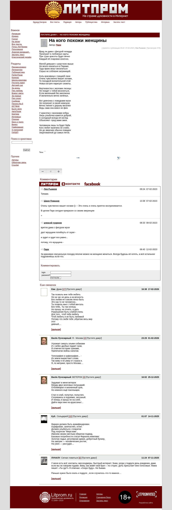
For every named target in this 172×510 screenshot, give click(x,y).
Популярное (17, 49)
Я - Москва (77, 338)
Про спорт (16, 98)
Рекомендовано (19, 67)
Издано (15, 36)
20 (70, 416)
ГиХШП (15, 132)
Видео (14, 124)
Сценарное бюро (103, 497)
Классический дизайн (21, 57)
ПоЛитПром (17, 75)
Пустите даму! (18, 83)
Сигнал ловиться (69, 458)
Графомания (17, 127)
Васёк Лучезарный (61, 338)
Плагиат (15, 119)
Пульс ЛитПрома (19, 47)
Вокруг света (17, 93)
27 (64, 289)
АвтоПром (16, 111)
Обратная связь (19, 162)
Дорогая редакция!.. (21, 52)
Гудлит (15, 39)
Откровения (84, 501)
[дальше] (56, 329)
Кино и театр (17, 122)
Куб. (53, 416)
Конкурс (15, 77)
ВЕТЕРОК (77, 377)
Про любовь (17, 90)
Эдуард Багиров (39, 22)
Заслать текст (119, 22)
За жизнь (16, 88)
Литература (17, 69)
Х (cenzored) (17, 130)
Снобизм (16, 101)
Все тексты (55, 22)
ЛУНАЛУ (55, 458)
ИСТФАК (16, 106)
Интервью (105, 22)
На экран (16, 41)
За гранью (16, 96)
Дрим (59, 289)
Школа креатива (19, 80)
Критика (15, 114)
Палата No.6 (17, 104)
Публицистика (91, 22)
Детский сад (17, 85)
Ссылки (15, 165)
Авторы (78, 22)
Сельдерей (62, 416)
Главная (82, 494)
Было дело (17, 109)
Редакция (67, 22)
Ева (53, 289)
